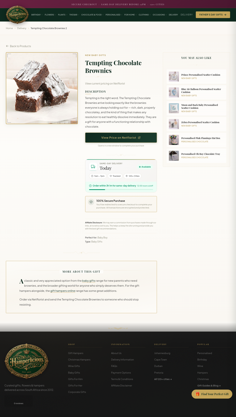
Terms (204, 411)
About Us (116, 353)
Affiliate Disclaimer (121, 385)
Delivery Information (122, 359)
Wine (200, 366)
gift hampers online (62, 290)
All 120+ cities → (163, 379)
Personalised (204, 353)
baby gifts (88, 280)
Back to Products (18, 46)
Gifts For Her (75, 385)
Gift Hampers (75, 353)
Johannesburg (162, 353)
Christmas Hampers (79, 359)
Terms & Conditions (122, 379)
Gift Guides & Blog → (209, 385)
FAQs (114, 366)
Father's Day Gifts (212, 14)
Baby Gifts (74, 372)
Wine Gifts (74, 366)
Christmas (203, 379)
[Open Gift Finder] (212, 394)
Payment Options (121, 372)
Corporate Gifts (77, 391)
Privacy (214, 411)
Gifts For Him (75, 379)
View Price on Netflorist (121, 137)
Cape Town (160, 359)
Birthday (202, 359)
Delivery (187, 14)
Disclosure (226, 411)
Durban (158, 366)
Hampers (202, 372)
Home (9, 28)
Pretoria (158, 372)
